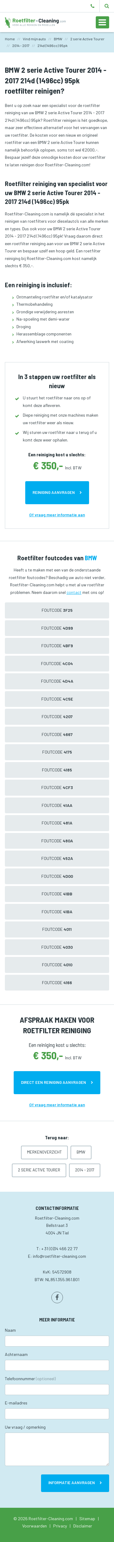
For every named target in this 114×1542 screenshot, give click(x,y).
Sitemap (87, 1518)
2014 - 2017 (84, 1169)
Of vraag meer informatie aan (57, 514)
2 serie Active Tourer (39, 1169)
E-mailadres (16, 1402)
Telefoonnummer (30, 1378)
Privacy (60, 1525)
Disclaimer (82, 1525)
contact (74, 592)
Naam (10, 1330)
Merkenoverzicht (44, 1152)
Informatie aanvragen (71, 1482)
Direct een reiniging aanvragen (53, 1082)
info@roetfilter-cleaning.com (59, 1256)
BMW (81, 1152)
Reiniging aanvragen (54, 492)
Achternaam (16, 1354)
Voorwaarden (34, 1525)
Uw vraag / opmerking (25, 1427)
